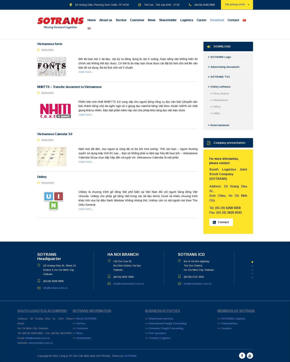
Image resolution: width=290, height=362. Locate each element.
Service (121, 20)
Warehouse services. (161, 318)
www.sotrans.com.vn (41, 342)
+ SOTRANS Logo (219, 57)
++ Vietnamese (219, 100)
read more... (86, 71)
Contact (233, 20)
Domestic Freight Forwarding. (166, 328)
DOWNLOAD (219, 46)
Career (202, 20)
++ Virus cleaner (219, 93)
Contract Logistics (159, 338)
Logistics (186, 20)
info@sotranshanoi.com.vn (128, 283)
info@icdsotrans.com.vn (197, 283)
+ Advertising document (223, 66)
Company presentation (226, 143)
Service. (81, 323)
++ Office (215, 106)
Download (217, 20)
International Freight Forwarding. (168, 323)
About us (105, 20)
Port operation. (157, 333)
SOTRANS (130, 355)
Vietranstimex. (229, 323)
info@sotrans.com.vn (55, 287)
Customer (137, 20)
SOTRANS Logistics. (233, 318)
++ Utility (215, 113)
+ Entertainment (218, 125)
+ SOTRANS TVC (219, 76)
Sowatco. (226, 328)
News (151, 20)
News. (80, 333)
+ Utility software (219, 86)
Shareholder (168, 20)
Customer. (82, 328)
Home (92, 20)
